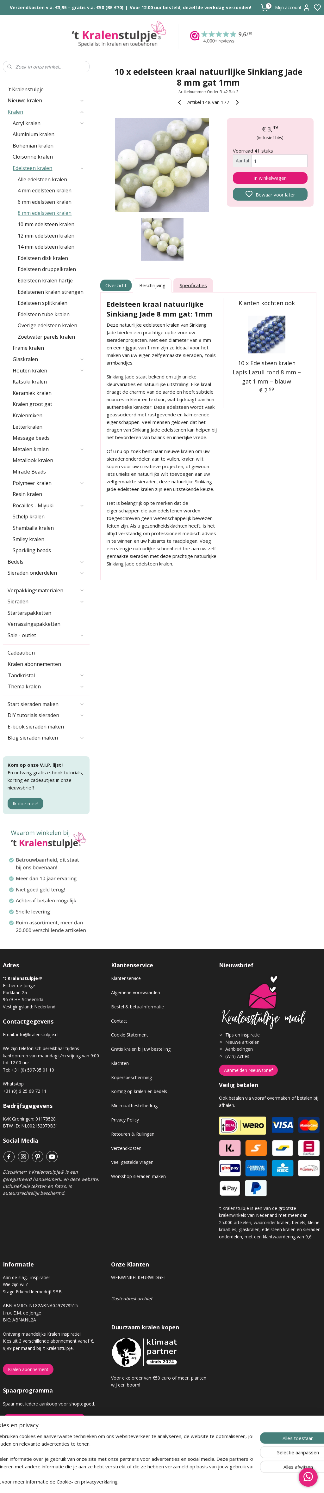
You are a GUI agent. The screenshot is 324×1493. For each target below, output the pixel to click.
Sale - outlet (46, 635)
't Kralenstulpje (26, 89)
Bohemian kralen (33, 145)
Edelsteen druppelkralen (47, 269)
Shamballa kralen (33, 527)
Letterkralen (27, 426)
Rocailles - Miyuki (48, 505)
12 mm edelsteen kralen (46, 235)
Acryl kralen (48, 123)
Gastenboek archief (131, 1299)
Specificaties (193, 285)
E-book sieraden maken (36, 726)
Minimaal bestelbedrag (134, 1106)
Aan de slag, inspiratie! (26, 1277)
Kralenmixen (27, 415)
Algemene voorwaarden (135, 992)
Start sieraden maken (46, 704)
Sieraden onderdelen (46, 572)
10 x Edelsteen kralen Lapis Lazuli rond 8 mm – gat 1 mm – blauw (267, 372)
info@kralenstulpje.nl (37, 1034)
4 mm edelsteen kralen (45, 190)
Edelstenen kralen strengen (51, 291)
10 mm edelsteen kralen (46, 224)
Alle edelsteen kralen (42, 179)
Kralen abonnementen (34, 664)
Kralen (46, 111)
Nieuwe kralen (46, 100)
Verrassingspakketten (34, 623)
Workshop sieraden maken (138, 1176)
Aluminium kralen (33, 134)
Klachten (120, 1063)
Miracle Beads (29, 471)
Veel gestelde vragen (132, 1162)
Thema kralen (46, 686)
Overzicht (116, 285)
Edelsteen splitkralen (42, 302)
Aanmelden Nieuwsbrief (248, 1070)
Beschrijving (152, 285)
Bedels (46, 561)
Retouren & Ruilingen (132, 1134)
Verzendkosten (126, 1148)
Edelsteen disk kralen (43, 258)
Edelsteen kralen (48, 168)
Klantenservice (126, 978)
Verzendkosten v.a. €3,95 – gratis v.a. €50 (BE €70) (66, 7)
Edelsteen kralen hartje (45, 280)
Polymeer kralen (48, 483)
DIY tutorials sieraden (46, 715)
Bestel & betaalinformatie (137, 1007)
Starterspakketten (29, 612)
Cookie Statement (129, 1035)
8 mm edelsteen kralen (45, 212)
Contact (119, 1021)
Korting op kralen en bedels (139, 1091)
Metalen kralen (48, 449)
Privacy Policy (125, 1120)
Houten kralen (48, 370)
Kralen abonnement (28, 1369)
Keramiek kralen (32, 393)
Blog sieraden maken (46, 737)
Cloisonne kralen (33, 156)
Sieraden (46, 601)
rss (197, 1481)
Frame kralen (28, 347)
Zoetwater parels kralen (46, 336)
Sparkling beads (32, 550)
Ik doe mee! (25, 803)
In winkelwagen (270, 178)
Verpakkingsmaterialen (46, 590)
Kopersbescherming (131, 1077)
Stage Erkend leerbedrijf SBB (32, 1292)
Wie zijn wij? (15, 1284)
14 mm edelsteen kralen (46, 246)
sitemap (184, 1481)
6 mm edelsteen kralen (45, 201)
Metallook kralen (33, 460)
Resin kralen (27, 494)
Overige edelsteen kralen (47, 325)
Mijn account (292, 7)
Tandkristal (46, 675)
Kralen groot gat (32, 404)
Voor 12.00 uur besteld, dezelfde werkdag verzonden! (190, 7)
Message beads (31, 437)
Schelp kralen (29, 516)
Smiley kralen (28, 539)
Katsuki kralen (30, 381)
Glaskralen (48, 359)
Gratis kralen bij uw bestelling (141, 1049)
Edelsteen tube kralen (44, 314)
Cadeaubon (21, 652)
